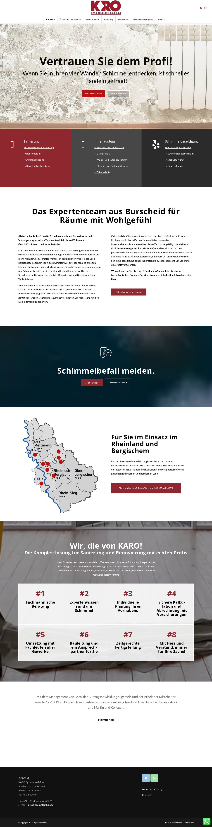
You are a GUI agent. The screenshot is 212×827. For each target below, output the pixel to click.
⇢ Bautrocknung (174, 165)
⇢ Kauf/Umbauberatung (37, 165)
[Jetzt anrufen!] (92, 382)
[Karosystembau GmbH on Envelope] (146, 778)
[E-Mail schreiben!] (118, 382)
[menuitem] (50, 19)
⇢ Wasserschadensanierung (39, 147)
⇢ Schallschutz (102, 172)
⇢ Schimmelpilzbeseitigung (179, 153)
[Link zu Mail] (200, 7)
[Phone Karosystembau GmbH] (154, 778)
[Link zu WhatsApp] (205, 7)
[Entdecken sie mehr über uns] (128, 292)
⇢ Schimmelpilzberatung (178, 147)
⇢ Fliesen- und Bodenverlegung (111, 165)
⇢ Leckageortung (174, 159)
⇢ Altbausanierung (34, 159)
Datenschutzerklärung (152, 789)
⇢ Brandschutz (102, 153)
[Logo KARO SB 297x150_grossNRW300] (106, 8)
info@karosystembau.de (40, 804)
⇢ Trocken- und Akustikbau (109, 147)
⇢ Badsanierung (32, 153)
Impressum (147, 795)
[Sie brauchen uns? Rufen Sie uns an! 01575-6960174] (146, 488)
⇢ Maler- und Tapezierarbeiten (110, 159)
